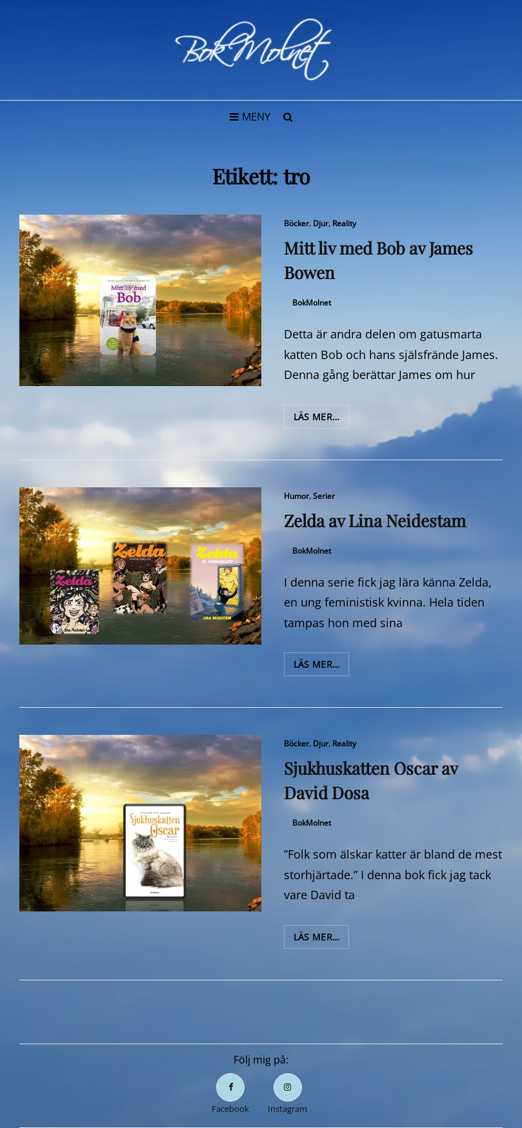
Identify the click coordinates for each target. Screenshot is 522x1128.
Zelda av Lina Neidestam (375, 520)
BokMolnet (311, 302)
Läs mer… (322, 419)
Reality (344, 223)
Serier (324, 496)
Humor (296, 496)
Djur (320, 223)
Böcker (296, 223)
